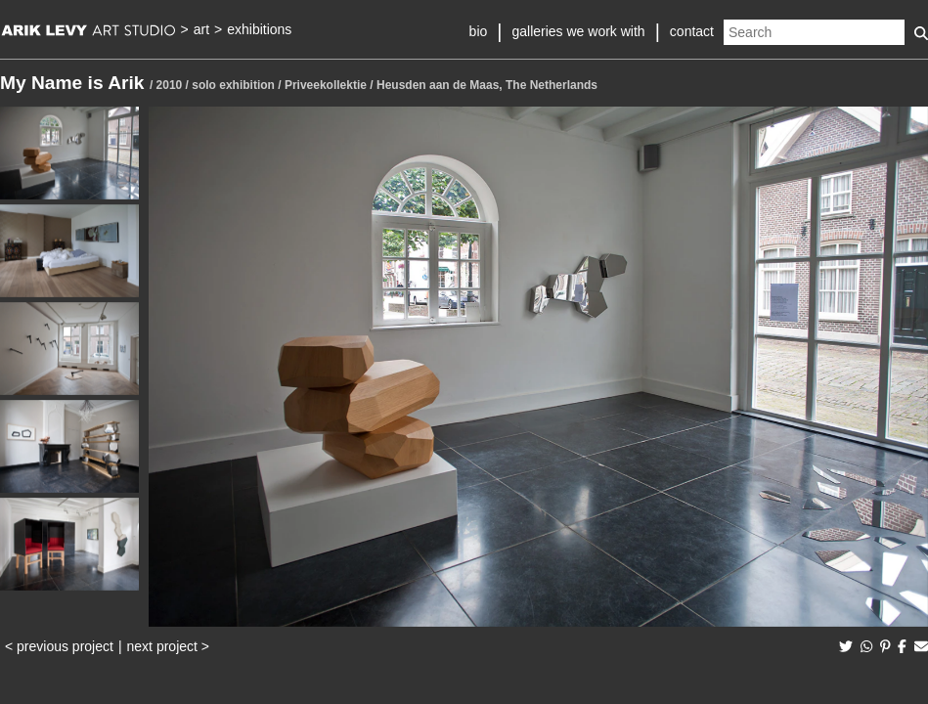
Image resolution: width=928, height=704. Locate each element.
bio (478, 31)
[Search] (814, 32)
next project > (168, 646)
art (201, 29)
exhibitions (259, 29)
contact (692, 31)
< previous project (59, 646)
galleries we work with (577, 31)
